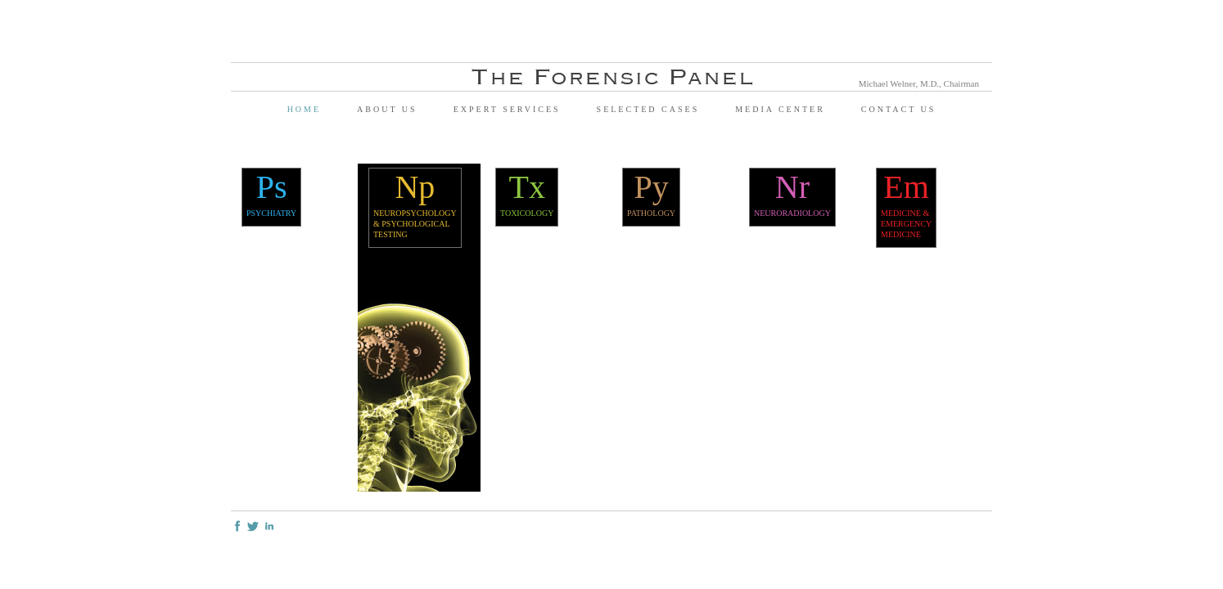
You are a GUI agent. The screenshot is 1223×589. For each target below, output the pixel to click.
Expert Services (507, 109)
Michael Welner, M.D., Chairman (919, 83)
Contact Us (898, 109)
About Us (387, 109)
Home (304, 109)
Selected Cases (648, 109)
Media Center (780, 109)
